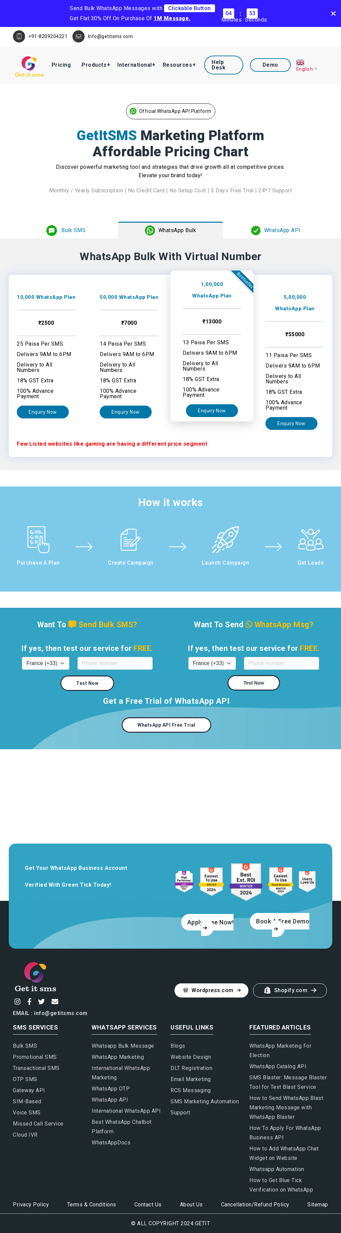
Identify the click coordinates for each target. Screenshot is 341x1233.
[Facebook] (29, 1001)
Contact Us (148, 1204)
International (134, 65)
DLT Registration (191, 1068)
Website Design (190, 1057)
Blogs (177, 1046)
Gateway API (29, 1090)
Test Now (87, 683)
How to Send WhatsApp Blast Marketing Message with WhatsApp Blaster (286, 1107)
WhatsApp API (110, 1100)
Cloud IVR (25, 1135)
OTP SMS (25, 1079)
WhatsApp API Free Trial (166, 725)
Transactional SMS (36, 1068)
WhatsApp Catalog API (277, 1066)
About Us (191, 1204)
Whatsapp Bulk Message (123, 1046)
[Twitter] (40, 1001)
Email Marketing (190, 1079)
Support (180, 1112)
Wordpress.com (212, 990)
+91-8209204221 (47, 36)
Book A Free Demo (282, 924)
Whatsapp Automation (276, 1169)
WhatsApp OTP (111, 1088)
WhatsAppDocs (111, 1142)
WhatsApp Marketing (118, 1057)
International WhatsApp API (126, 1111)
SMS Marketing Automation (204, 1101)
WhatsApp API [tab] (276, 230)
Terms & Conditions (91, 1204)
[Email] (54, 1001)
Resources (177, 65)
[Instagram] (17, 1001)
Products (94, 65)
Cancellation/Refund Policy (255, 1204)
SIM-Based (27, 1101)
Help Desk (218, 65)
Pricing (61, 65)
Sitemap (317, 1204)
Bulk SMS (25, 1046)
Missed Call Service (38, 1123)
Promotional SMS (35, 1057)
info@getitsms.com (61, 1013)
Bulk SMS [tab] (65, 230)
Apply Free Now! (210, 924)
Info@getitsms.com (110, 36)
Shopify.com (290, 990)
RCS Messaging (190, 1090)
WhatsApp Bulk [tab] (170, 230)
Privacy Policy (31, 1204)
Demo (270, 65)
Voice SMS (27, 1112)
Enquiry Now (43, 412)
